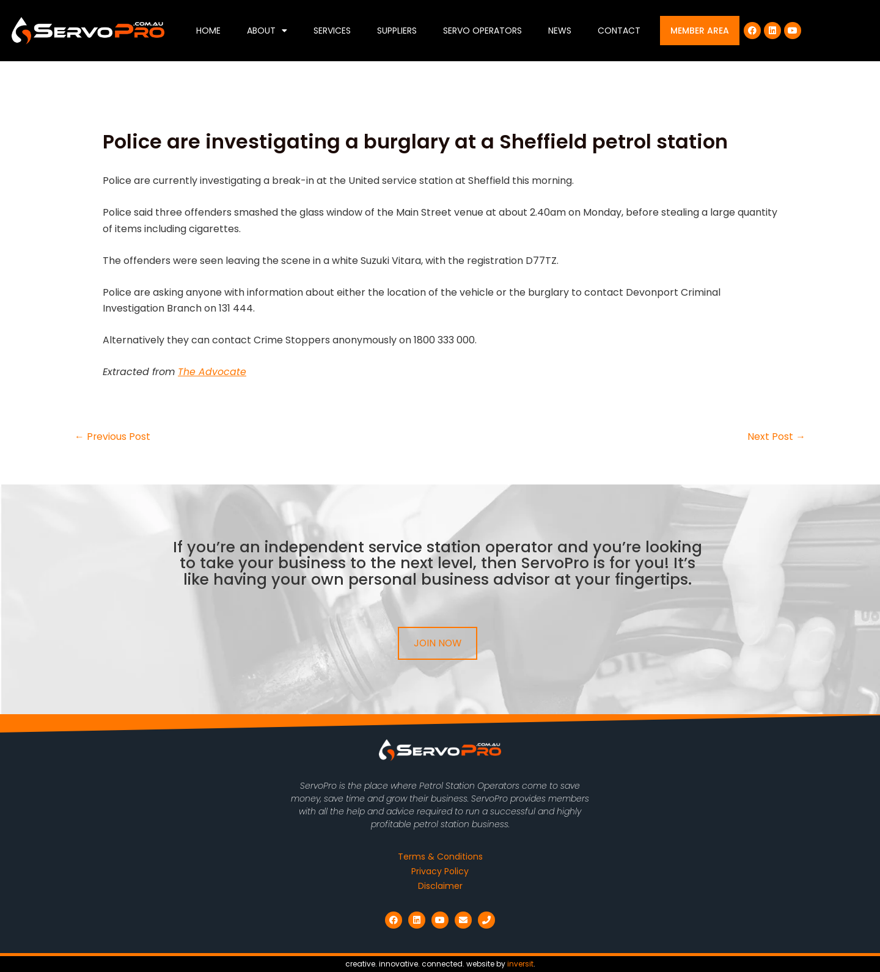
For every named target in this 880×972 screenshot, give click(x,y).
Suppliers (397, 30)
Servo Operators (482, 30)
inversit (520, 964)
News (559, 30)
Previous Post (113, 437)
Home (208, 30)
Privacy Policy (440, 871)
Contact (619, 30)
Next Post (776, 437)
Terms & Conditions (440, 856)
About (267, 30)
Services (332, 30)
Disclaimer (440, 886)
